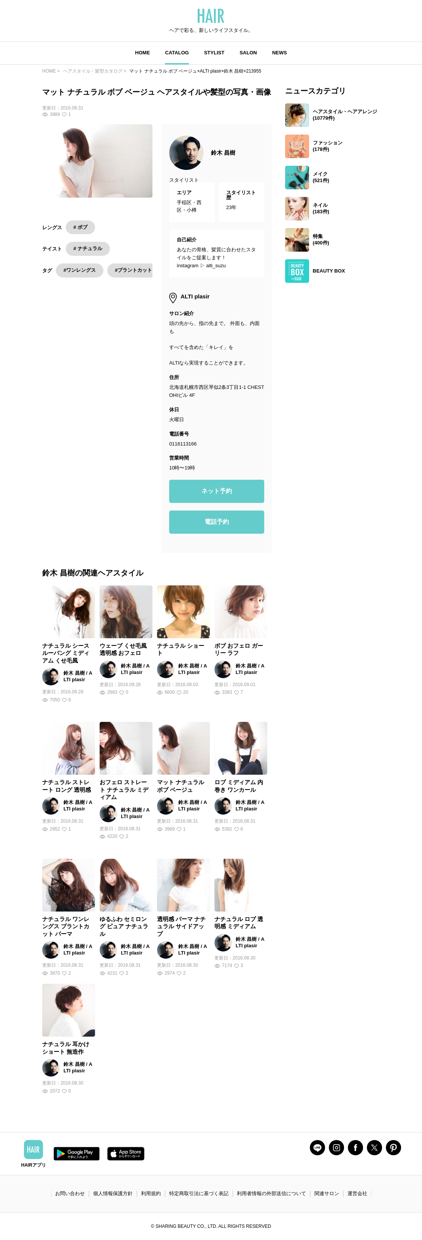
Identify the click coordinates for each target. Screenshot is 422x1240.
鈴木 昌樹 (223, 152)
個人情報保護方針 (113, 1193)
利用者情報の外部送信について (271, 1193)
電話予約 (217, 522)
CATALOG (177, 52)
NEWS (279, 52)
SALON (248, 52)
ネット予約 (216, 491)
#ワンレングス (79, 270)
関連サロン (326, 1193)
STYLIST (214, 52)
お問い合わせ (70, 1193)
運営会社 (357, 1193)
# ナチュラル (87, 248)
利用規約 (151, 1193)
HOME (142, 52)
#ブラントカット (133, 270)
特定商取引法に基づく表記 (198, 1193)
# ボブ (80, 227)
